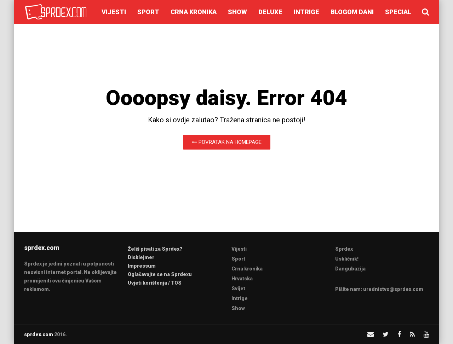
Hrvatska (242, 278)
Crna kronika (194, 12)
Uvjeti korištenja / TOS (155, 283)
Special (398, 12)
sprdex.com (38, 334)
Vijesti (114, 12)
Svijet (238, 288)
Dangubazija (350, 269)
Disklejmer (141, 257)
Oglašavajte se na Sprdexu (160, 274)
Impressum (142, 266)
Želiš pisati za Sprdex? (155, 249)
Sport (148, 12)
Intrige (306, 12)
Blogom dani (352, 12)
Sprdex (344, 249)
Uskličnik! (347, 259)
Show (237, 12)
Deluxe (270, 12)
